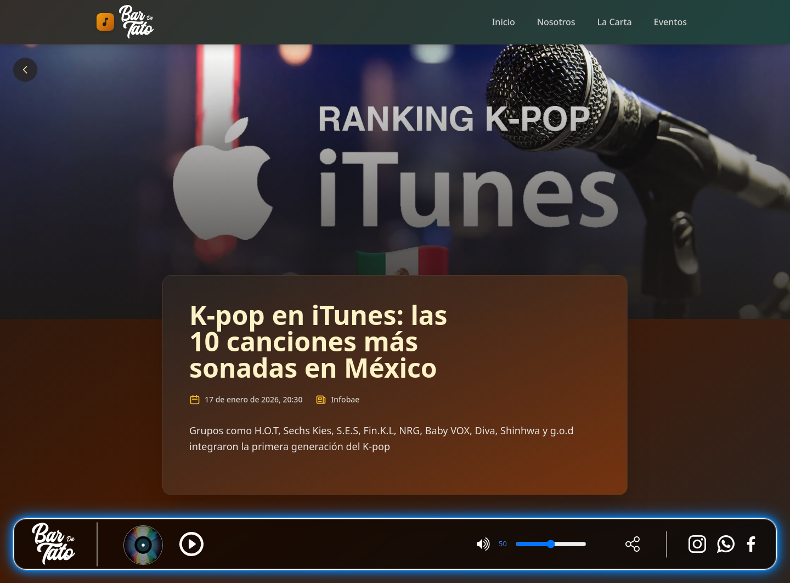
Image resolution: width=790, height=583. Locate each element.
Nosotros (556, 22)
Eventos (670, 22)
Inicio (503, 22)
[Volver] (25, 70)
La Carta (614, 22)
